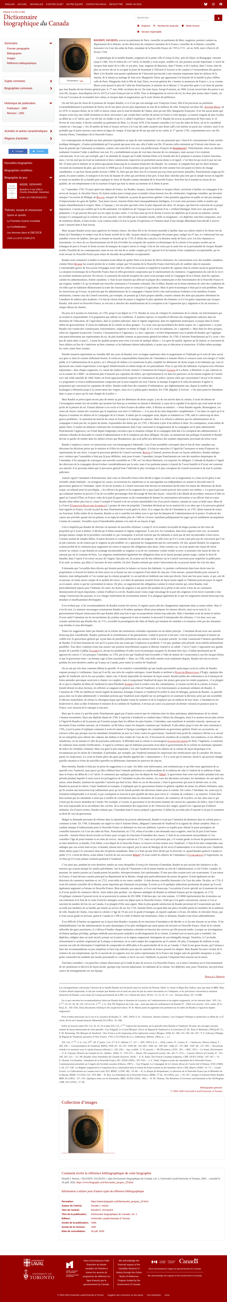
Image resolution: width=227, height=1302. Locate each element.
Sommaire (10, 43)
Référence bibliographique (21, 63)
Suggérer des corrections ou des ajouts (125, 1295)
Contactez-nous (96, 4)
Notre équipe (74, 4)
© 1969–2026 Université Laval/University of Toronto (196, 1091)
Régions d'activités (16, 138)
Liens (167, 1295)
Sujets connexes (14, 81)
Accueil (22, 4)
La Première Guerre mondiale (23, 221)
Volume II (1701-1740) (14, 12)
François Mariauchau (187, 672)
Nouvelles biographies (18, 163)
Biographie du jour (15, 177)
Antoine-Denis (212, 106)
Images (11, 58)
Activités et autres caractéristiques (25, 131)
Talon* (162, 774)
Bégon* (137, 854)
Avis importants (154, 1295)
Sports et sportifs (16, 215)
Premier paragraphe (18, 48)
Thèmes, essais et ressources (23, 210)
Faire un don (133, 4)
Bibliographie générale (211, 1087)
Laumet (94, 650)
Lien (81, 81)
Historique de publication (19, 103)
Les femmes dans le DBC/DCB (24, 232)
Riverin (78, 263)
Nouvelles (36, 4)
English (10, 4)
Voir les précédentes (33, 197)
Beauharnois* (180, 148)
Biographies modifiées (18, 170)
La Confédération (16, 226)
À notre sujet (54, 4)
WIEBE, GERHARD (31, 184)
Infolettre (116, 4)
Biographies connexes (18, 88)
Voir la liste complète (21, 238)
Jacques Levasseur (177, 741)
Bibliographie (14, 53)
